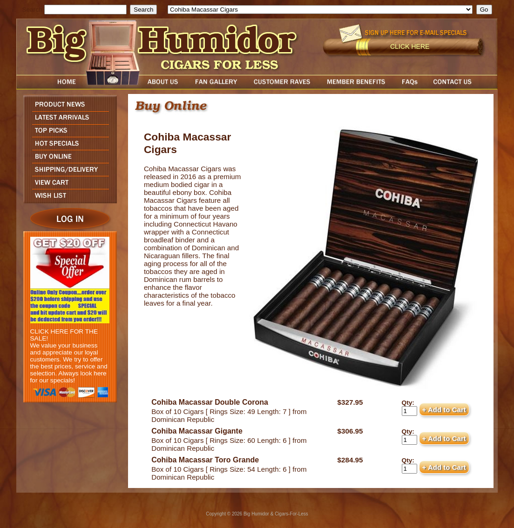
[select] (320, 9)
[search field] (85, 9)
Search (32, 9)
